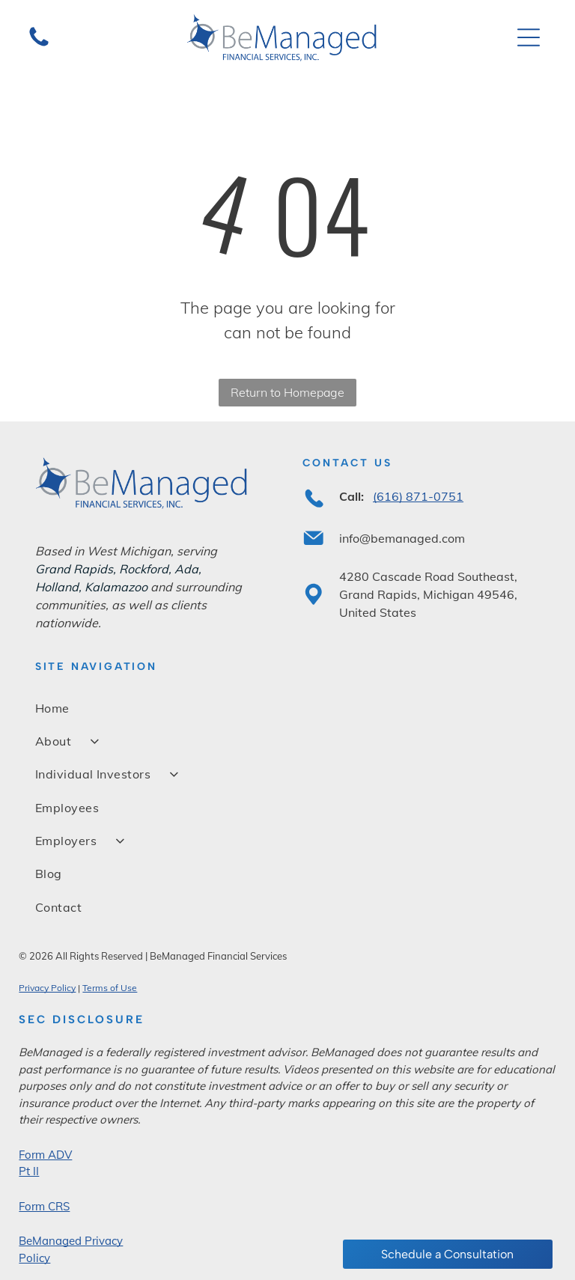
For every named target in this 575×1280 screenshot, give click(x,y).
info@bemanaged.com (402, 538)
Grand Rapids (74, 568)
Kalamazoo (116, 586)
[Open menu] (528, 37)
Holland (57, 586)
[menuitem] (288, 707)
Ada (186, 568)
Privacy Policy (47, 987)
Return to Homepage (287, 392)
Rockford (143, 568)
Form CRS (44, 1206)
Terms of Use (109, 987)
